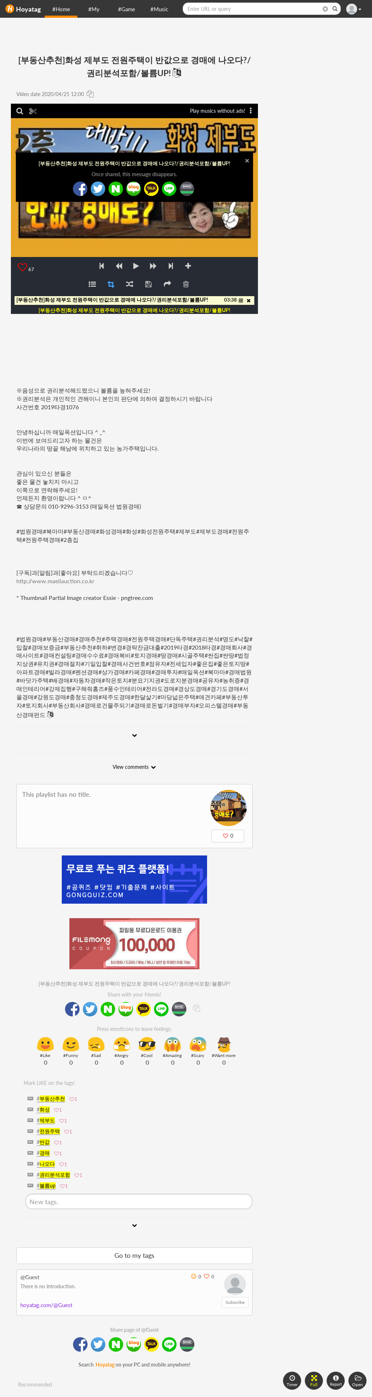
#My (94, 9)
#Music (159, 9)
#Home (61, 9)
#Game (126, 9)
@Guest (30, 1277)
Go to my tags (134, 1255)
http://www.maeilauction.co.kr (55, 580)
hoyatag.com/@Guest (46, 1305)
